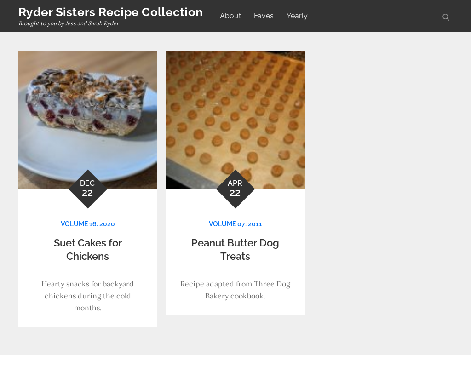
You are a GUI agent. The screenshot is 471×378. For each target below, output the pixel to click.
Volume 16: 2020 (88, 224)
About (230, 15)
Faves (264, 15)
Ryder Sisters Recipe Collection (110, 12)
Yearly (297, 15)
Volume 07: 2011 (235, 224)
